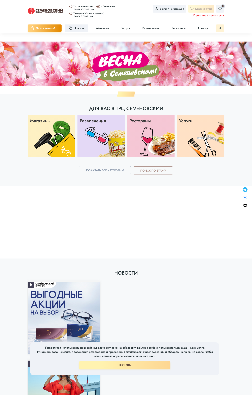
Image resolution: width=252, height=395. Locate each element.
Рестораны (178, 28)
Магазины (102, 28)
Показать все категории (104, 175)
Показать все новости (126, 337)
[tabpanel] (126, 63)
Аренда (203, 28)
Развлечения (150, 28)
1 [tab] (126, 94)
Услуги (126, 28)
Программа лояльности (208, 15)
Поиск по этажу (154, 175)
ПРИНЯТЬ (125, 365)
